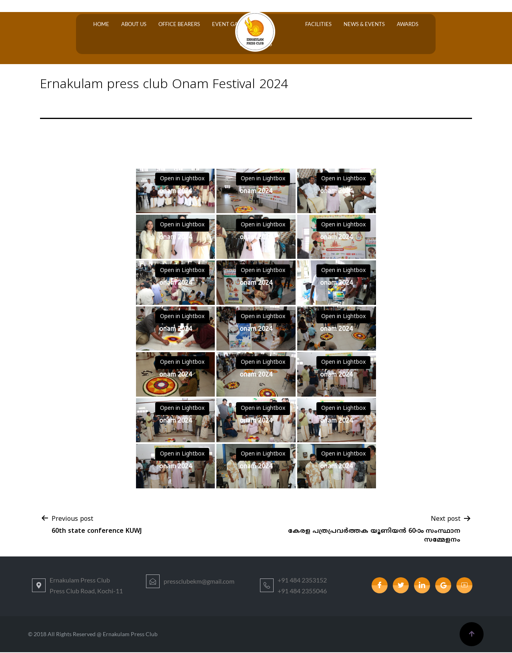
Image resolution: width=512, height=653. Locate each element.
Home (93, 34)
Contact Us (410, 34)
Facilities (294, 34)
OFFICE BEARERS (163, 34)
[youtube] (464, 586)
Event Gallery (212, 34)
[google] (443, 586)
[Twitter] (401, 586)
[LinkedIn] (422, 586)
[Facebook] (380, 586)
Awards (375, 34)
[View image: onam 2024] (175, 191)
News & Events (336, 34)
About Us (121, 34)
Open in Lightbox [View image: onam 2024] (182, 179)
